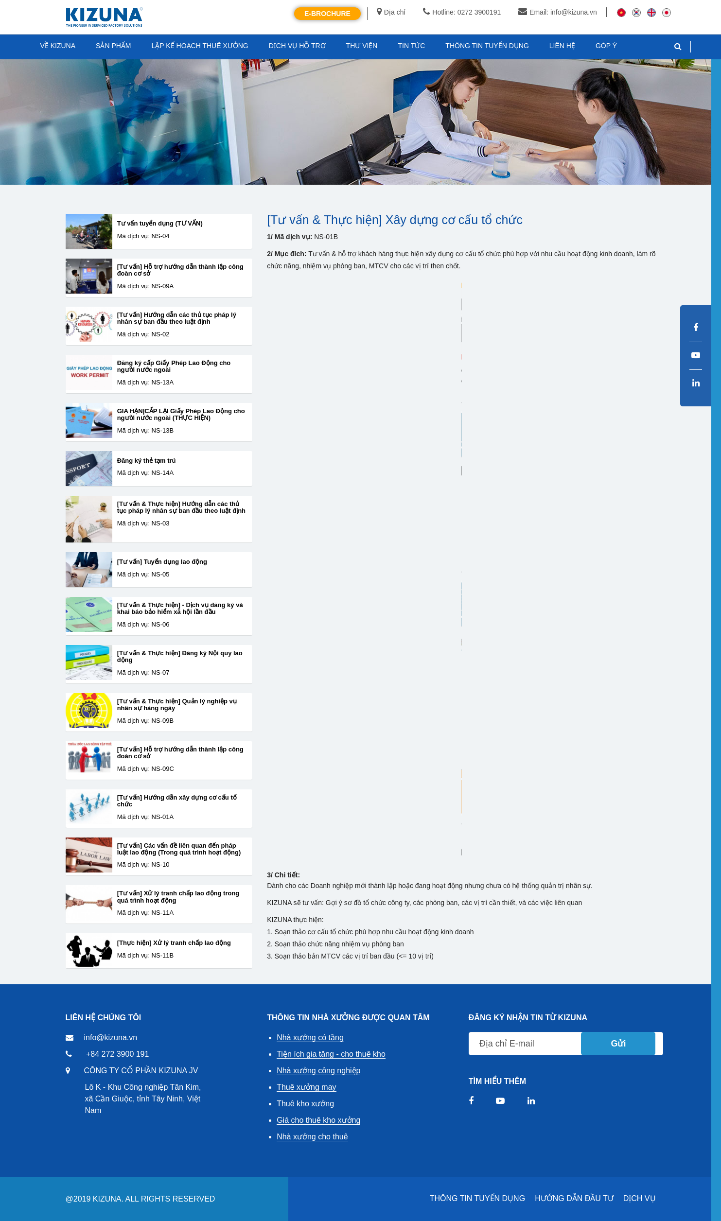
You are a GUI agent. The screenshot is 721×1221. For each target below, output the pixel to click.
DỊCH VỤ (639, 1198)
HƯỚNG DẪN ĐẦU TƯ (574, 1198)
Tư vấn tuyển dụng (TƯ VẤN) (160, 223)
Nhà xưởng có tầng (310, 1037)
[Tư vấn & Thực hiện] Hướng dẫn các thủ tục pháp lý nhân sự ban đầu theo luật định (181, 507)
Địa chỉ (391, 12)
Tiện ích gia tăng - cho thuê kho (331, 1054)
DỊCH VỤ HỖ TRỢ (297, 46)
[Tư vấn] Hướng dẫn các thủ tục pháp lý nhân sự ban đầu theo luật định (176, 318)
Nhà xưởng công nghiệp (318, 1070)
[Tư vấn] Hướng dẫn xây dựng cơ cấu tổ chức (177, 801)
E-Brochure (327, 13)
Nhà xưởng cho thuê (312, 1137)
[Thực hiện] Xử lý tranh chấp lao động (174, 943)
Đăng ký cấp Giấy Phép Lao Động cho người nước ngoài (174, 366)
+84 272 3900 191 (117, 1054)
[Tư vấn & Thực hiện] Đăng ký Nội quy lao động (180, 656)
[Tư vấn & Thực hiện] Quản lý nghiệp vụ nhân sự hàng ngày (177, 705)
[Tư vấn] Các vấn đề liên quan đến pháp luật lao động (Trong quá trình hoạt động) (179, 849)
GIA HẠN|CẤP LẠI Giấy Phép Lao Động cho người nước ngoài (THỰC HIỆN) (181, 414)
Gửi (618, 1043)
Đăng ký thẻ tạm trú (146, 460)
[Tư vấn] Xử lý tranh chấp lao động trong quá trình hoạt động (178, 897)
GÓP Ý (606, 46)
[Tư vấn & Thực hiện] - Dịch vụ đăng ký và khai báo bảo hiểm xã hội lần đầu (180, 608)
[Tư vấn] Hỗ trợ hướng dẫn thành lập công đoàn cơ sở (180, 270)
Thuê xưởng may (306, 1087)
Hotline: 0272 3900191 (462, 12)
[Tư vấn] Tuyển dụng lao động (162, 561)
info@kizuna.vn (111, 1037)
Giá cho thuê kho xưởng (318, 1120)
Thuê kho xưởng (305, 1103)
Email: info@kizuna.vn (557, 12)
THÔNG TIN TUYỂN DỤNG (477, 1198)
